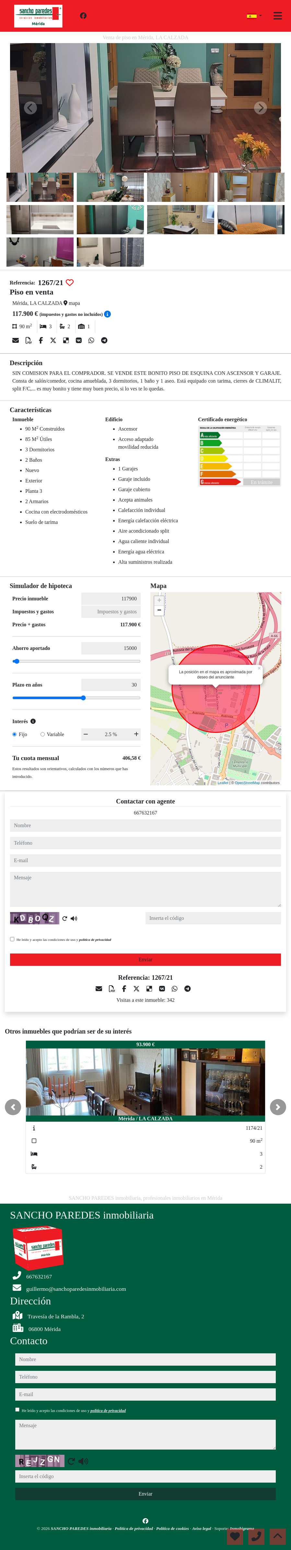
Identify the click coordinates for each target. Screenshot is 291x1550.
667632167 (145, 812)
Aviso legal (202, 1528)
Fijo (23, 734)
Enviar (146, 959)
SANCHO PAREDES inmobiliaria (82, 1528)
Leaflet (223, 783)
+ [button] (159, 601)
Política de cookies (173, 1528)
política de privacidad (95, 940)
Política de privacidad (134, 1528)
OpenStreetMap (247, 783)
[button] (13, 1107)
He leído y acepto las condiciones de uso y (64, 940)
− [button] (159, 611)
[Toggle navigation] (278, 16)
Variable (55, 734)
